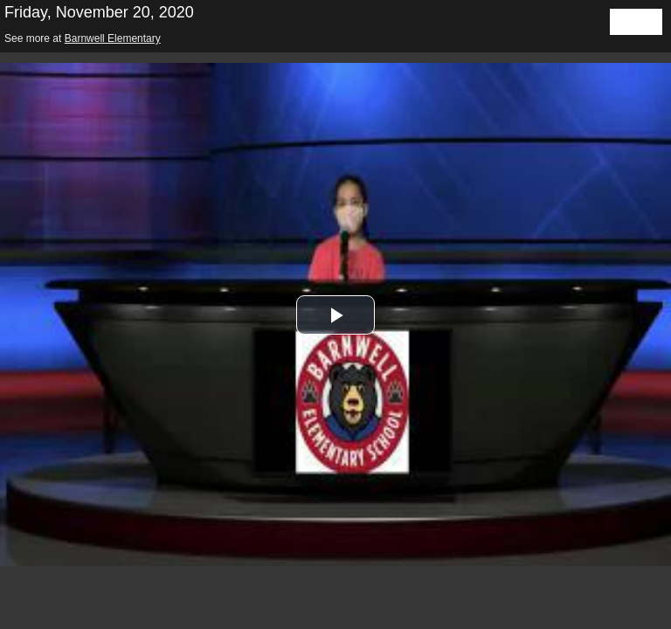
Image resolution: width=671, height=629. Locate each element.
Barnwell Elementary (113, 38)
